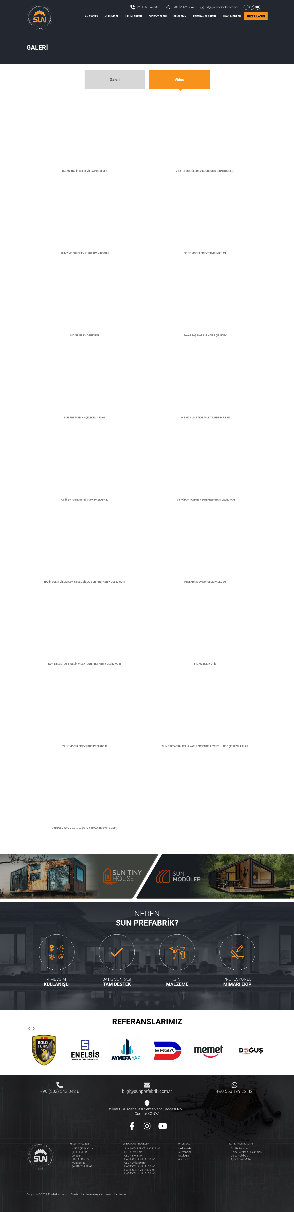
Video (179, 79)
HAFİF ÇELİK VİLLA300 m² (139, 1169)
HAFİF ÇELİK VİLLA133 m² (139, 1159)
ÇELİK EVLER (79, 1152)
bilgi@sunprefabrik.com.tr (219, 7)
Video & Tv (184, 1159)
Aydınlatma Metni (241, 1159)
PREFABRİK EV (80, 1159)
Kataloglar (184, 1155)
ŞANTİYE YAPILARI (82, 1166)
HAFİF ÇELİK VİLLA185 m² (139, 1166)
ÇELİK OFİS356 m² (135, 1162)
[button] (29, 1028)
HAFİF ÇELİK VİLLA (83, 1148)
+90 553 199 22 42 (180, 7)
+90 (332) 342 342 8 (145, 7)
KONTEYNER (79, 1162)
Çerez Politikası (239, 1155)
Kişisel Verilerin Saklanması (246, 1152)
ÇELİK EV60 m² (133, 1152)
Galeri (115, 79)
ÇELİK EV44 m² (133, 1155)
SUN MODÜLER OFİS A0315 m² (142, 1148)
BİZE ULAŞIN (256, 16)
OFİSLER (77, 1155)
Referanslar (184, 1152)
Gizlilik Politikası (240, 1148)
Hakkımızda (184, 1148)
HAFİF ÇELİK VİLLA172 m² (139, 1173)
